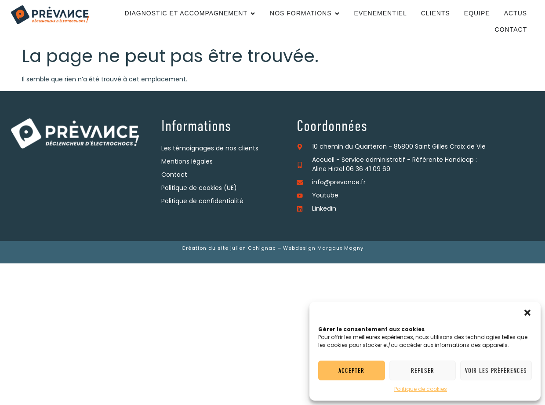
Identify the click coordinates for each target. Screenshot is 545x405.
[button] (527, 312)
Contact (174, 175)
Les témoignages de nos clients (209, 149)
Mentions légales (187, 162)
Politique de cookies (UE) (199, 188)
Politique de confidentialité (202, 201)
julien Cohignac (253, 248)
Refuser (422, 371)
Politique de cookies (420, 389)
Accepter (351, 371)
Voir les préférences (496, 371)
